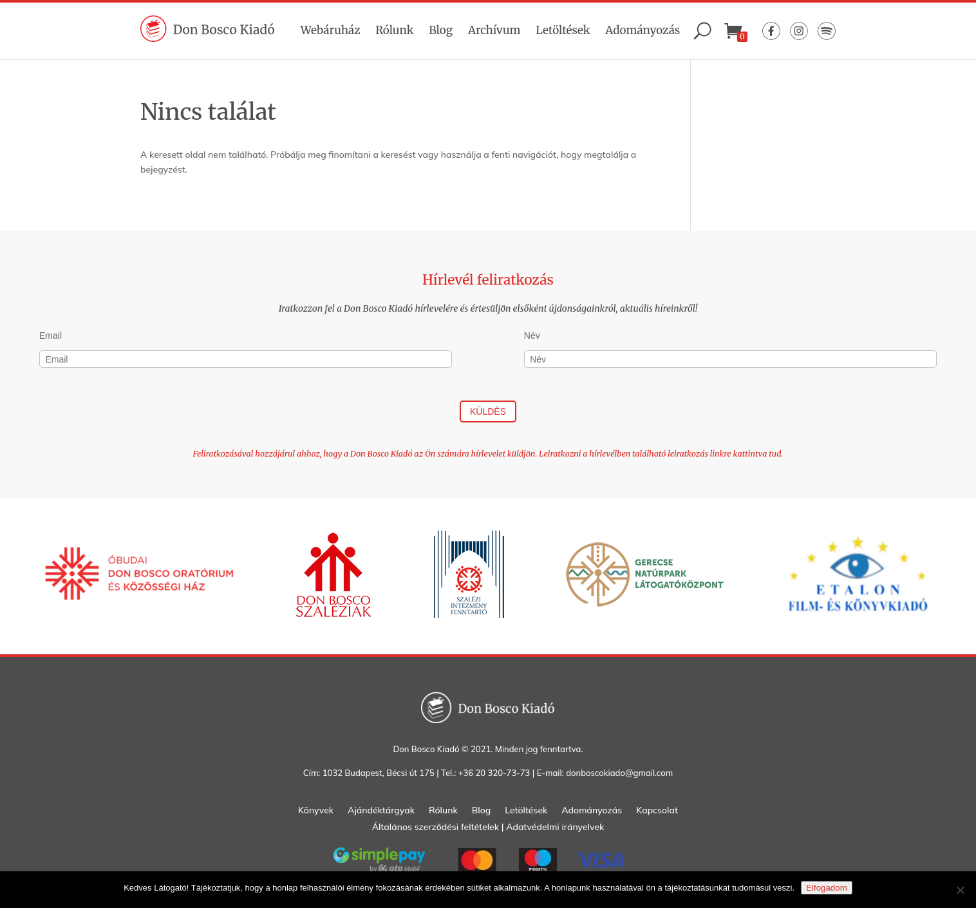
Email (50, 335)
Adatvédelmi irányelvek (555, 827)
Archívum (494, 30)
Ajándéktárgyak (381, 811)
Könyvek (315, 811)
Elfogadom (826, 888)
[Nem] (959, 890)
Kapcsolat (657, 811)
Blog (441, 30)
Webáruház (331, 30)
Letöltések (563, 30)
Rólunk (394, 30)
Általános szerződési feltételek (435, 827)
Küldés (488, 411)
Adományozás (642, 30)
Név (532, 335)
